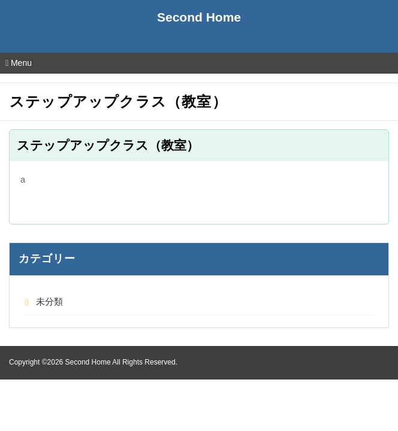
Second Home (199, 17)
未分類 (49, 301)
